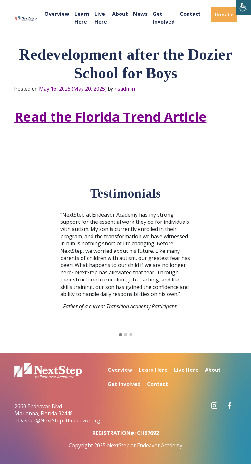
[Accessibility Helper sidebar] (243, 7)
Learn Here (81, 17)
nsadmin (124, 88)
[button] (120, 335)
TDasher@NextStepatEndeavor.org (57, 420)
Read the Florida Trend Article (110, 116)
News (140, 13)
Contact (190, 13)
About (120, 13)
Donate (224, 14)
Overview (56, 13)
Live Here (100, 17)
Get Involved (164, 17)
